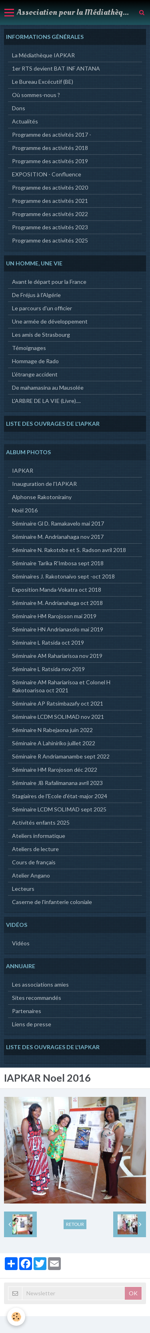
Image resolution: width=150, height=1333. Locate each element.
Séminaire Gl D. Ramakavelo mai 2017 (58, 523)
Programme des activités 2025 (50, 240)
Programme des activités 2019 (50, 161)
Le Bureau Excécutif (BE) (42, 81)
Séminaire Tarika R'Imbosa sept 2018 (58, 563)
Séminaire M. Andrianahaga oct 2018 (57, 602)
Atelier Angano (31, 875)
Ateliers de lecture (35, 849)
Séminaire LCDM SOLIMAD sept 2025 (59, 809)
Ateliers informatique (38, 835)
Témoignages (29, 347)
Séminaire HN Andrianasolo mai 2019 (57, 629)
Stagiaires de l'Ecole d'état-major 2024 (59, 796)
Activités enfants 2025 (41, 822)
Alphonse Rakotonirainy (42, 497)
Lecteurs (23, 888)
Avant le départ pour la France (49, 281)
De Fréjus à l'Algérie (36, 294)
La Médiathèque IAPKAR (43, 55)
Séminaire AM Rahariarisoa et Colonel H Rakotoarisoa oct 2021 (61, 686)
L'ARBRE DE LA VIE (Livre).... (46, 400)
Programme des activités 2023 (50, 227)
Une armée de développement (50, 321)
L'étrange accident (35, 374)
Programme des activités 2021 (50, 200)
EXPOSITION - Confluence (46, 174)
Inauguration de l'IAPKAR (44, 483)
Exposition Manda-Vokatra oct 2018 (56, 589)
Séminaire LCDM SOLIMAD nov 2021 (58, 716)
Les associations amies (40, 984)
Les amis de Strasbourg (41, 334)
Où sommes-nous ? (36, 94)
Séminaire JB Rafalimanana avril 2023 (57, 782)
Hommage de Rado (35, 361)
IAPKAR (22, 470)
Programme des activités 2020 (50, 187)
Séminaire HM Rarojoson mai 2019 (54, 616)
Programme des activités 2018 (50, 147)
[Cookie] (16, 1317)
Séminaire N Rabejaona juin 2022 (52, 729)
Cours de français (34, 862)
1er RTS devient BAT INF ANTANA (56, 68)
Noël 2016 (25, 510)
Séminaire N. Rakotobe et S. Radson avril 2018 (69, 549)
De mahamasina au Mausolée (48, 387)
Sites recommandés (36, 997)
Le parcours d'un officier (42, 308)
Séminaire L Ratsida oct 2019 (48, 642)
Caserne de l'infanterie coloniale (52, 901)
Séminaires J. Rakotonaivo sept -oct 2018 (63, 576)
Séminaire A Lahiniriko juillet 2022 (53, 743)
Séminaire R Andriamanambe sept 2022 (61, 756)
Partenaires (26, 1010)
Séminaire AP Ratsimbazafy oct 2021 (57, 703)
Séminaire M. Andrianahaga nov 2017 (58, 536)
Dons (18, 108)
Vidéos (21, 943)
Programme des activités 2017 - (51, 134)
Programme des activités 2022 (50, 213)
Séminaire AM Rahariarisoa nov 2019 (57, 655)
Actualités (25, 121)
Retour (75, 1224)
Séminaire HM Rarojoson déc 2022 (54, 769)
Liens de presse (31, 1024)
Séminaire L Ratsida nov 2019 (48, 668)
